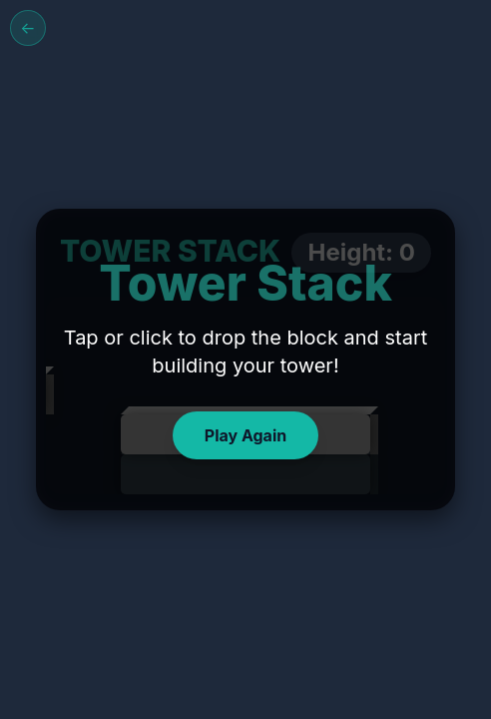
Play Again (245, 435)
